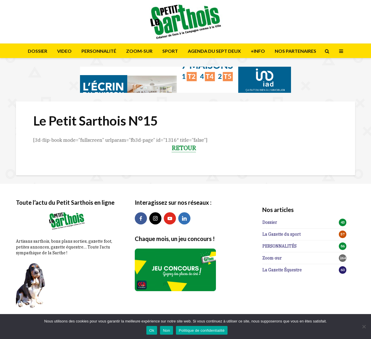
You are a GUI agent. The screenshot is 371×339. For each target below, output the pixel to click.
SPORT (170, 51)
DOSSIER (37, 51)
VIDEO (64, 51)
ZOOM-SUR (139, 51)
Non (166, 330)
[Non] (364, 326)
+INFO (258, 51)
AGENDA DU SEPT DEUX (214, 51)
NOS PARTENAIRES (295, 51)
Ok (151, 330)
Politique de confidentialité (202, 330)
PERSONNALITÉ (98, 51)
